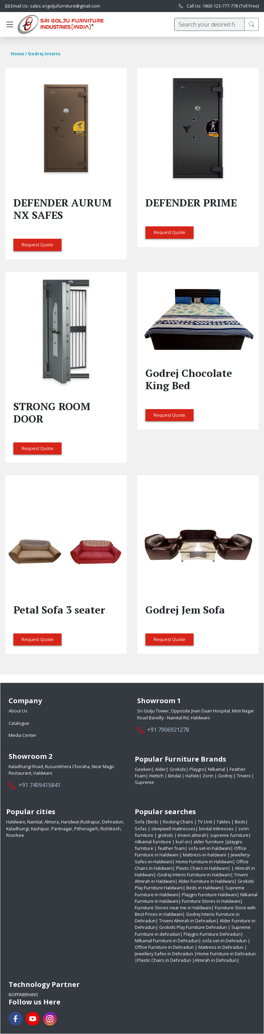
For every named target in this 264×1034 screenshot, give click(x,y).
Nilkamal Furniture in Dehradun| (168, 940)
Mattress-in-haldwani (204, 855)
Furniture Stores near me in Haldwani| (174, 907)
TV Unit (205, 822)
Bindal (174, 776)
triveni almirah (192, 835)
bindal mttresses (216, 828)
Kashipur (40, 828)
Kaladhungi (17, 828)
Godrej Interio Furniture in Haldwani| (195, 875)
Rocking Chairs (178, 822)
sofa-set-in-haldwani (209, 848)
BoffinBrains (23, 994)
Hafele (191, 776)
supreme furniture (229, 835)
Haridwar (70, 822)
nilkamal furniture (153, 842)
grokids (165, 835)
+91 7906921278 (168, 729)
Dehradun (112, 822)
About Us (18, 711)
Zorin (207, 776)
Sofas (141, 828)
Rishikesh (110, 828)
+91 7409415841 (39, 785)
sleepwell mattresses (173, 828)
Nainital (34, 822)
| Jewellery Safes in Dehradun (191, 950)
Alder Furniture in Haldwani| (207, 881)
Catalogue (19, 723)
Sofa (140, 822)
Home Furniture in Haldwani (204, 861)
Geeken (143, 769)
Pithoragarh (86, 828)
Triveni (244, 776)
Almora (51, 822)
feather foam (171, 848)
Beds (154, 822)
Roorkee (15, 835)
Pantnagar (61, 828)
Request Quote (37, 244)
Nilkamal (216, 769)
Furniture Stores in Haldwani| (212, 901)
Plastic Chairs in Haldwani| (203, 868)
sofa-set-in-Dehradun (224, 940)
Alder (160, 769)
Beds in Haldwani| (205, 888)
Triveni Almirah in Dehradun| (189, 921)
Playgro (196, 769)
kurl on (183, 842)
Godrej (225, 776)
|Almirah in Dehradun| (215, 960)
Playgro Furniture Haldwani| (210, 894)
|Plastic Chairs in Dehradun (163, 960)
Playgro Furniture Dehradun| (213, 934)
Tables (224, 822)
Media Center (22, 735)
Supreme (144, 782)
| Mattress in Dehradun (219, 947)
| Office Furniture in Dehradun (192, 943)
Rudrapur (90, 822)
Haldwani (15, 822)
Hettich (156, 776)
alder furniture (209, 842)
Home (17, 53)
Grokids (177, 769)
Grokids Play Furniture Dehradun (193, 927)
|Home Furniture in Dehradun (225, 954)
